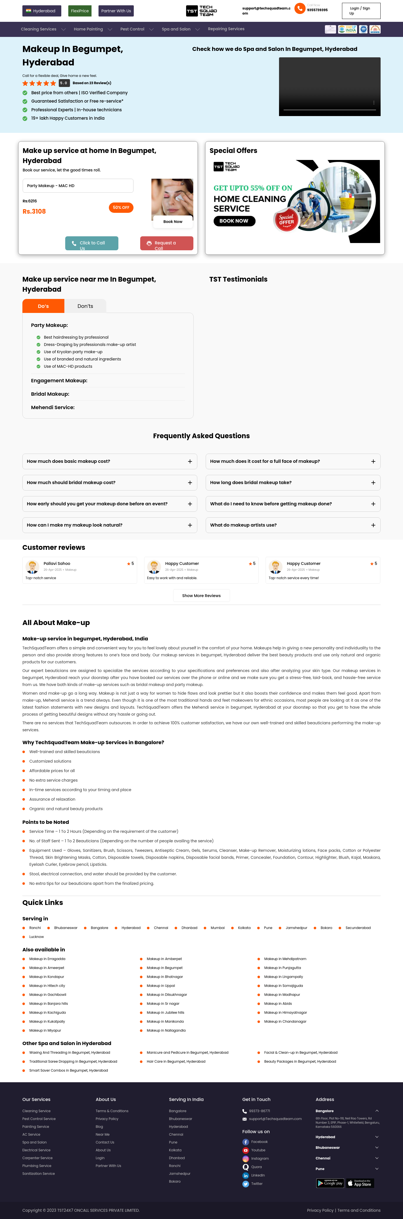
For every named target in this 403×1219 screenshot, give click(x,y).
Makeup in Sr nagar (163, 1003)
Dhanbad (189, 927)
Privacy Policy (107, 1118)
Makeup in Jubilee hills (165, 1012)
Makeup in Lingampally (283, 976)
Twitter (252, 1183)
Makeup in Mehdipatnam (285, 958)
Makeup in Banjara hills (48, 1003)
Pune (268, 927)
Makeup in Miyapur (45, 1030)
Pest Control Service (39, 1118)
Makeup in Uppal (161, 985)
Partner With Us (116, 11)
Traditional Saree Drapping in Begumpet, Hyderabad (73, 1061)
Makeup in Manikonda (165, 1021)
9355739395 (317, 10)
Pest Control (137, 29)
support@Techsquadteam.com (275, 1118)
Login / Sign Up (359, 11)
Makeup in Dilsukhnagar (167, 994)
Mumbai (218, 927)
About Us (103, 1150)
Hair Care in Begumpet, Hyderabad (176, 1061)
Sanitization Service (38, 1173)
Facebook (255, 1141)
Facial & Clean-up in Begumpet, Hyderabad (301, 1052)
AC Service (31, 1134)
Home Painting (93, 29)
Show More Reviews (201, 595)
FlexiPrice (80, 11)
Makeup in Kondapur (46, 976)
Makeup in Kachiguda (47, 1012)
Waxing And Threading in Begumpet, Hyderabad (69, 1052)
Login (100, 1158)
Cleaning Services (44, 29)
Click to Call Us (92, 245)
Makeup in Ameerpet (46, 967)
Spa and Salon (181, 29)
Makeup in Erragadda (47, 958)
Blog (99, 1126)
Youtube (253, 1150)
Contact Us (105, 1142)
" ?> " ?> (78, 186)
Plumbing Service (36, 1165)
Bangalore (99, 927)
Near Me (102, 1134)
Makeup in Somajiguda (283, 985)
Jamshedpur (296, 927)
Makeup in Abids (278, 1003)
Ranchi (35, 927)
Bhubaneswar (66, 927)
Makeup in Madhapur (282, 994)
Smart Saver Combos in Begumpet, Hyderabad (68, 1070)
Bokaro (326, 927)
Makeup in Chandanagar (285, 1021)
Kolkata (244, 927)
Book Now (173, 222)
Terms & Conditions (112, 1111)
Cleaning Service (36, 1111)
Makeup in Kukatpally (47, 1021)
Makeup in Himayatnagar (285, 1012)
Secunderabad (358, 927)
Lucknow (36, 936)
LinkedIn (253, 1175)
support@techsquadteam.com (266, 11)
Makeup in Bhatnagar (165, 976)
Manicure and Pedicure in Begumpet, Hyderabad (188, 1052)
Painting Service (35, 1126)
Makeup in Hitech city (47, 985)
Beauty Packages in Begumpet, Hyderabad (300, 1061)
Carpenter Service (37, 1158)
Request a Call (165, 245)
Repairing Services (226, 29)
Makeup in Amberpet (164, 958)
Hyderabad (131, 927)
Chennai (161, 927)
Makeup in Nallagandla (166, 1030)
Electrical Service (36, 1150)
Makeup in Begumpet (165, 967)
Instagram (255, 1158)
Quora (252, 1166)
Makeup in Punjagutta (282, 967)
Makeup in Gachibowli (47, 994)
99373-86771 (259, 1111)
